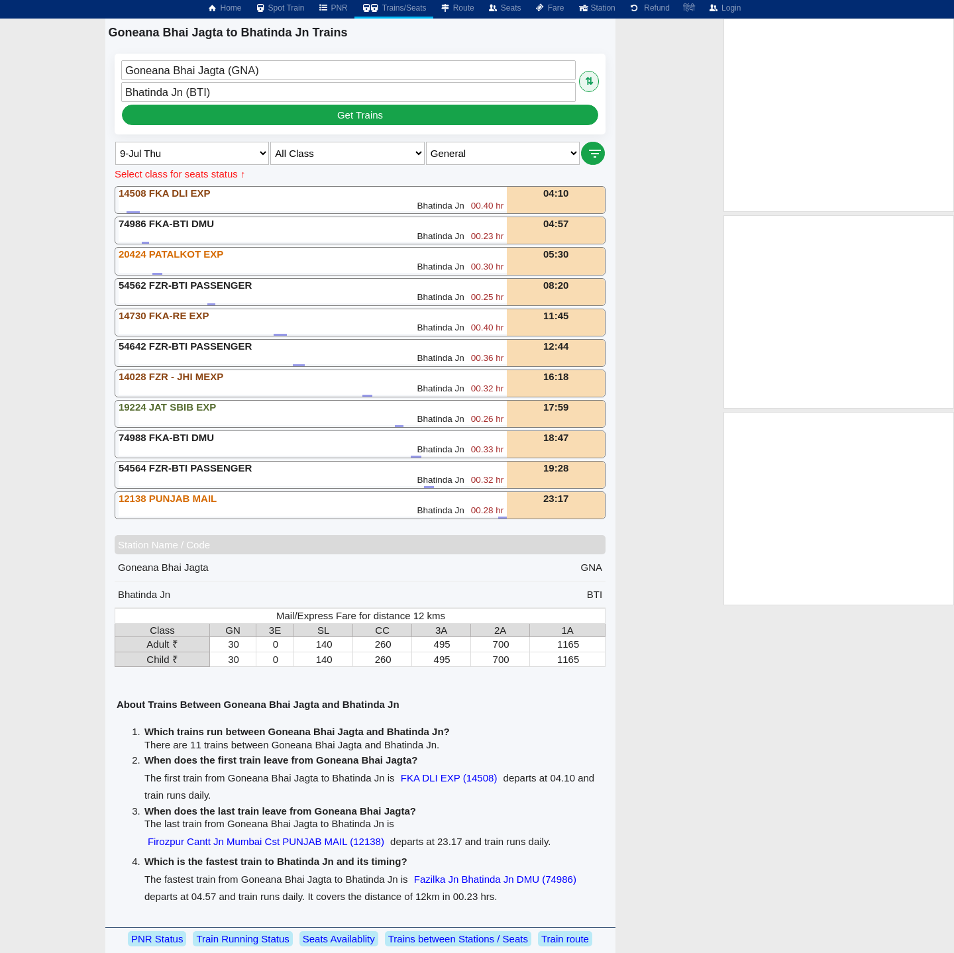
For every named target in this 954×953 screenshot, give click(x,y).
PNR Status (157, 938)
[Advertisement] (838, 115)
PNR (332, 8)
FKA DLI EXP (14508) (449, 777)
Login (724, 8)
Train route (565, 938)
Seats (504, 8)
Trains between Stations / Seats (458, 938)
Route (457, 8)
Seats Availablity (339, 938)
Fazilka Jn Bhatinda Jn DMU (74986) (495, 879)
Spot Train (280, 8)
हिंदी (689, 8)
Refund (649, 8)
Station (596, 8)
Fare (549, 8)
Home (224, 8)
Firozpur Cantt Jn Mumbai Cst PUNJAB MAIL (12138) (266, 841)
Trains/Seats (394, 8)
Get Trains (360, 115)
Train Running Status (242, 938)
